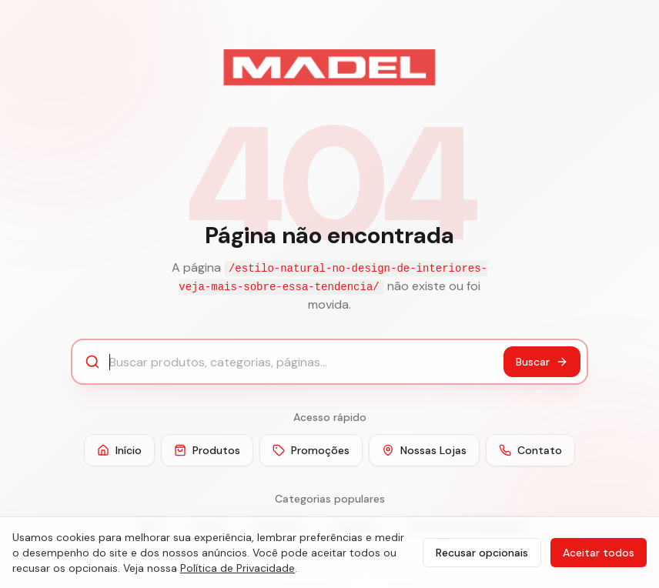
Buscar (542, 362)
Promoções (311, 450)
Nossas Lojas (424, 450)
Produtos (207, 450)
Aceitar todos (598, 553)
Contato (530, 450)
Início (119, 450)
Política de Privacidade (237, 568)
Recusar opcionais (482, 553)
